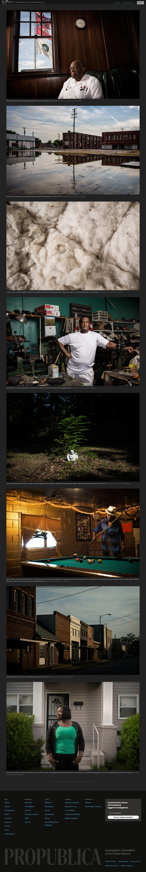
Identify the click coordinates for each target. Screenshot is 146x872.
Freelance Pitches (72, 814)
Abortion (28, 802)
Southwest (49, 814)
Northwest (49, 806)
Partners (8, 818)
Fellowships (9, 834)
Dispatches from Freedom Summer (30, 2)
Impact (7, 806)
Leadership (9, 810)
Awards (8, 822)
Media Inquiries (71, 818)
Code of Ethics (110, 861)
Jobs (7, 830)
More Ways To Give (93, 806)
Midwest (48, 802)
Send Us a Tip (70, 806)
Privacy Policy (135, 861)
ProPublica (8, 3)
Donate (140, 2)
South (47, 810)
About (7, 802)
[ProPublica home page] (53, 857)
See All (27, 822)
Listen (117, 3)
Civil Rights (29, 806)
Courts (27, 810)
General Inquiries (72, 802)
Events (7, 826)
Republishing (123, 861)
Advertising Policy (112, 866)
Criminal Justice (31, 814)
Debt (27, 818)
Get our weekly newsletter (123, 817)
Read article (128, 3)
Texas (47, 818)
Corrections (70, 810)
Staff (7, 814)
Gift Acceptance (127, 866)
